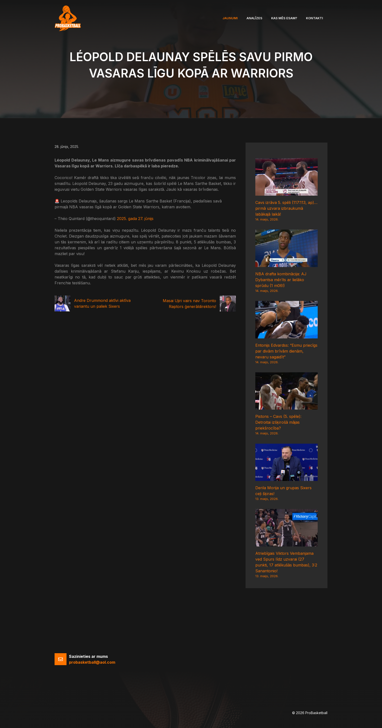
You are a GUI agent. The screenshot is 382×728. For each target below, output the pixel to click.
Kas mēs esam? (284, 18)
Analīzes (254, 18)
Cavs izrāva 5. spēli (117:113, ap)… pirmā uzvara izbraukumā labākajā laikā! (286, 208)
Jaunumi (230, 18)
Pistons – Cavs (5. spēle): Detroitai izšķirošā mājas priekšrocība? (278, 422)
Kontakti (314, 18)
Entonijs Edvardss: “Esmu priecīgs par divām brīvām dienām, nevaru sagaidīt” (286, 351)
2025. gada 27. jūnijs (135, 218)
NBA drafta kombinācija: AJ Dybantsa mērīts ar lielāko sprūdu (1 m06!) (280, 279)
